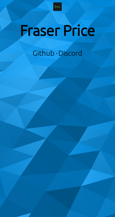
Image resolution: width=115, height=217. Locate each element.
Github (43, 53)
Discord (70, 53)
